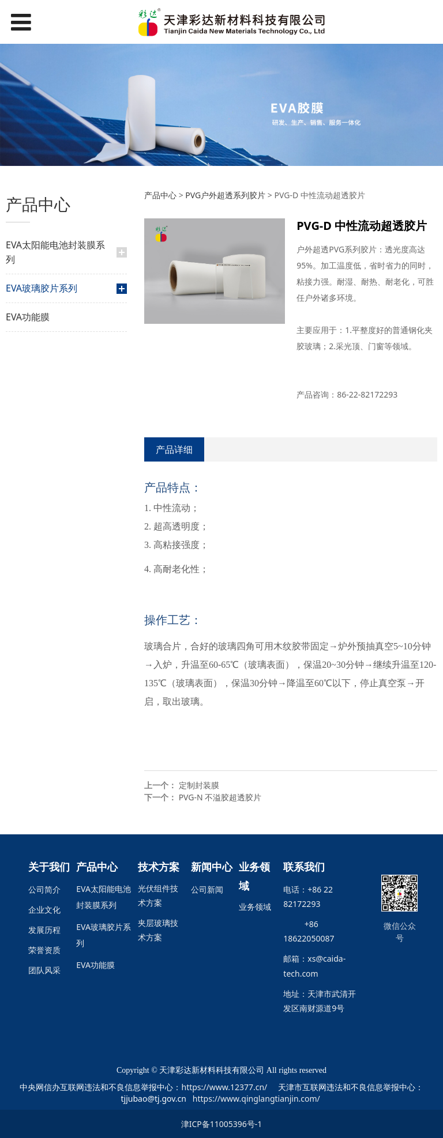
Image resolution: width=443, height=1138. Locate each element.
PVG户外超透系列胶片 (225, 195)
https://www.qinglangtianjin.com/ (256, 1098)
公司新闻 (207, 889)
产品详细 (174, 449)
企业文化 (44, 909)
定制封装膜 (199, 785)
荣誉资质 (44, 949)
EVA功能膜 (28, 317)
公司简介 (44, 889)
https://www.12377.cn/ (224, 1087)
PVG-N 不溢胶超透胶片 (220, 797)
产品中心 (160, 195)
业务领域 (255, 906)
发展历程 (44, 929)
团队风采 (44, 970)
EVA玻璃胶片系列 (41, 288)
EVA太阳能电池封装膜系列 (55, 252)
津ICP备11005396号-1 (221, 1123)
